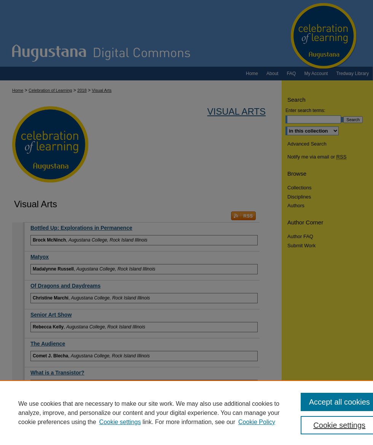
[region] (186, 412)
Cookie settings (120, 422)
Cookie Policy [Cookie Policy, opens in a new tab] (256, 422)
